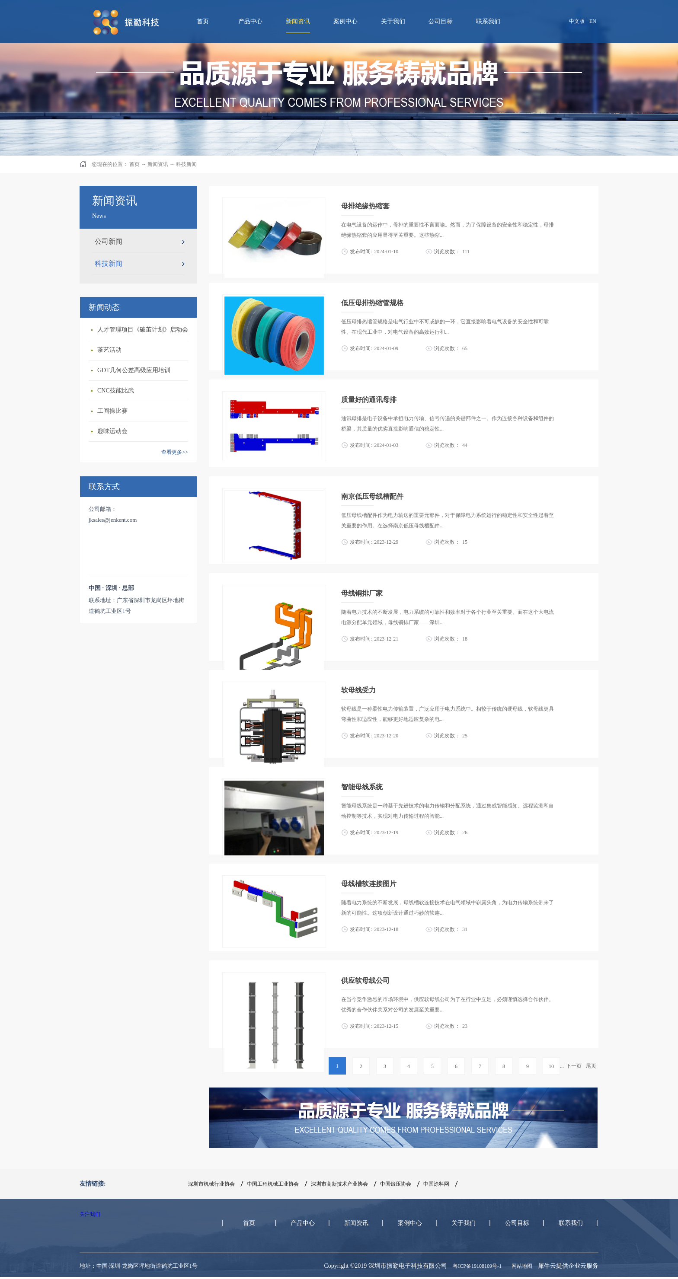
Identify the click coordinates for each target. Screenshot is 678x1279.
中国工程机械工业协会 (273, 1184)
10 (551, 1066)
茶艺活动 (109, 350)
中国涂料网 (436, 1184)
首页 (203, 21)
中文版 (577, 21)
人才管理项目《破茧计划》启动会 (142, 329)
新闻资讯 (157, 164)
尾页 (591, 1066)
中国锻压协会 (395, 1184)
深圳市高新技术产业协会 (339, 1184)
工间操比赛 (112, 411)
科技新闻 (186, 164)
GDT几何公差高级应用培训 (133, 370)
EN (592, 21)
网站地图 (520, 1266)
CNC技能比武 (115, 390)
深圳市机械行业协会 (211, 1184)
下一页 (574, 1066)
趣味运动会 (112, 431)
